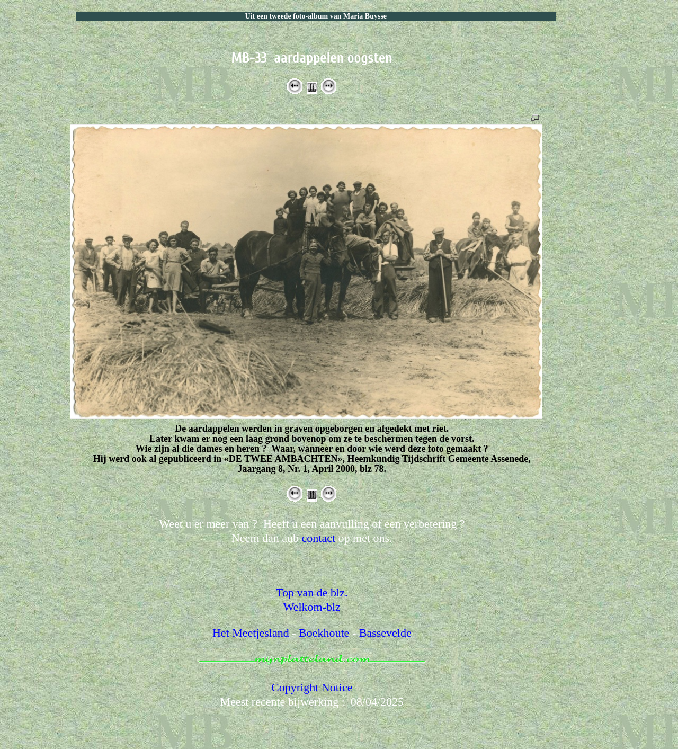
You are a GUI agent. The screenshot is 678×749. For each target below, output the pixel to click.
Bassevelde (385, 632)
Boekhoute (324, 632)
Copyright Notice (311, 687)
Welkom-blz (312, 606)
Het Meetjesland (250, 632)
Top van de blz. (311, 592)
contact (319, 538)
